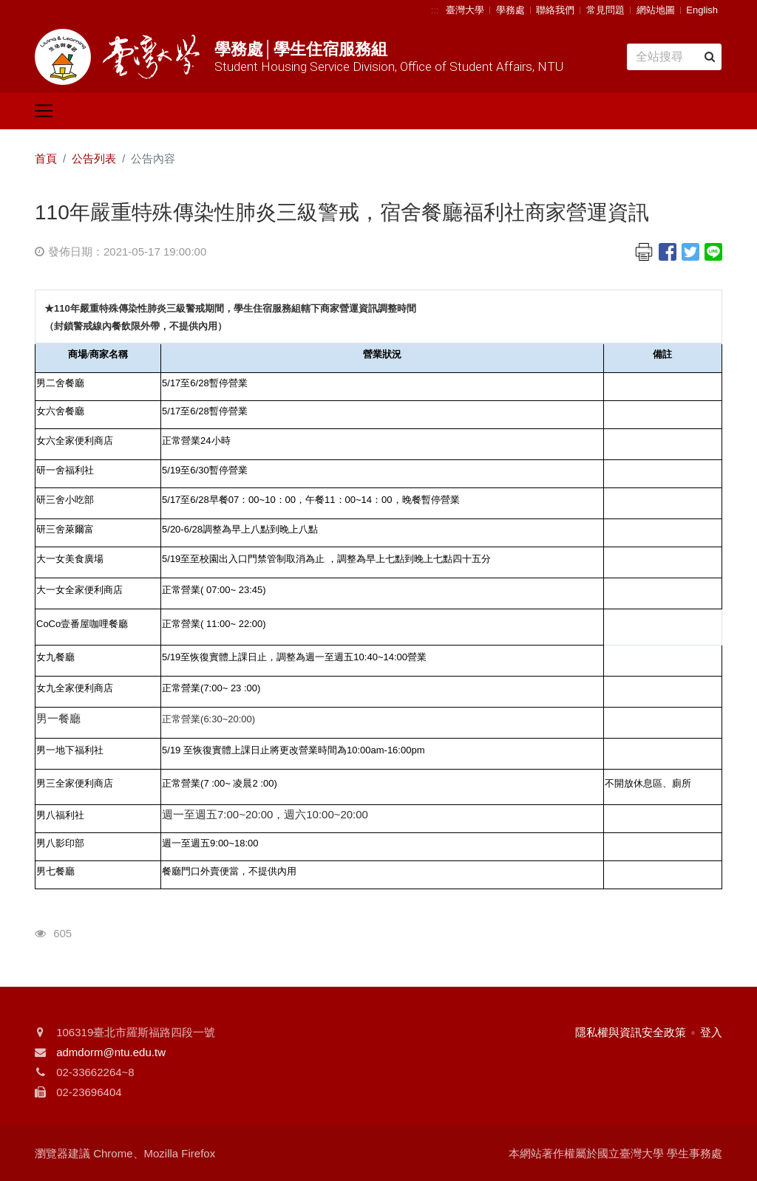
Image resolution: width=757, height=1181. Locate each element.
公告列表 (94, 158)
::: (435, 10)
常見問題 (605, 10)
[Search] (674, 57)
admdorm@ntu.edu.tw (111, 1052)
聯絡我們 (555, 10)
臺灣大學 (465, 10)
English (702, 10)
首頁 (46, 158)
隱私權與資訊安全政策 (630, 1032)
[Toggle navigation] (44, 111)
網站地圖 (656, 10)
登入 (711, 1032)
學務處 (510, 10)
